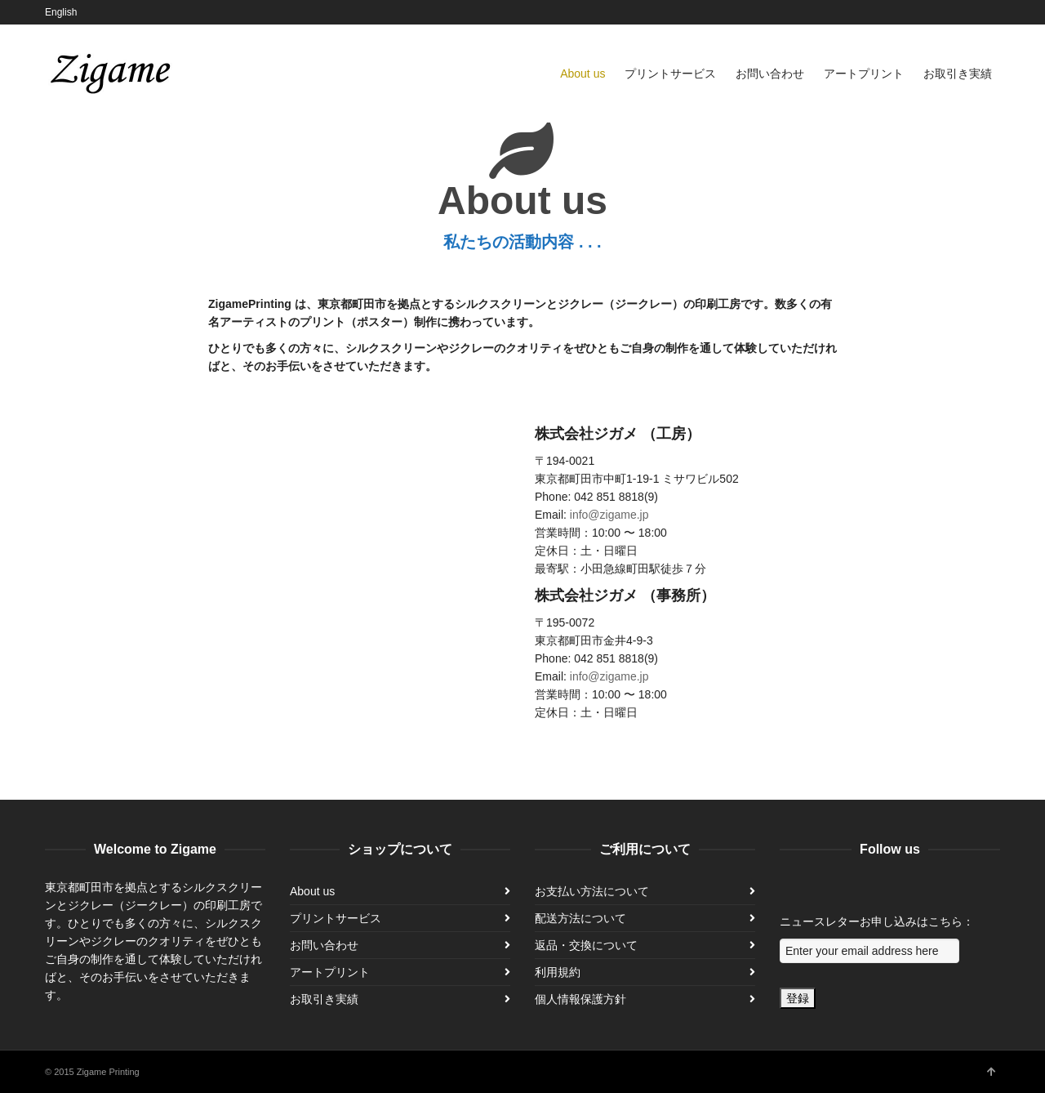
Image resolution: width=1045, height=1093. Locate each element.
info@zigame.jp (609, 514)
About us (312, 891)
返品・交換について (586, 945)
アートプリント (330, 972)
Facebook (975, 12)
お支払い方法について (592, 891)
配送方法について (580, 918)
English (61, 12)
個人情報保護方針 (580, 999)
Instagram (998, 12)
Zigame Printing (108, 1072)
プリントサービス (335, 918)
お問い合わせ (324, 945)
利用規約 (557, 972)
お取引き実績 (324, 999)
